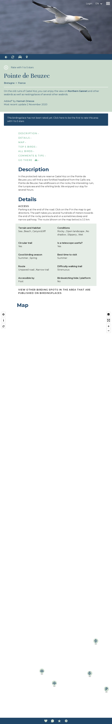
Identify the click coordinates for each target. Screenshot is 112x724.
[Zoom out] (109, 331)
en (97, 3)
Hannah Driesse (25, 101)
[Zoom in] (109, 326)
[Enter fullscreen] (109, 320)
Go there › (28, 160)
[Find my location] (3, 314)
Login (89, 3)
